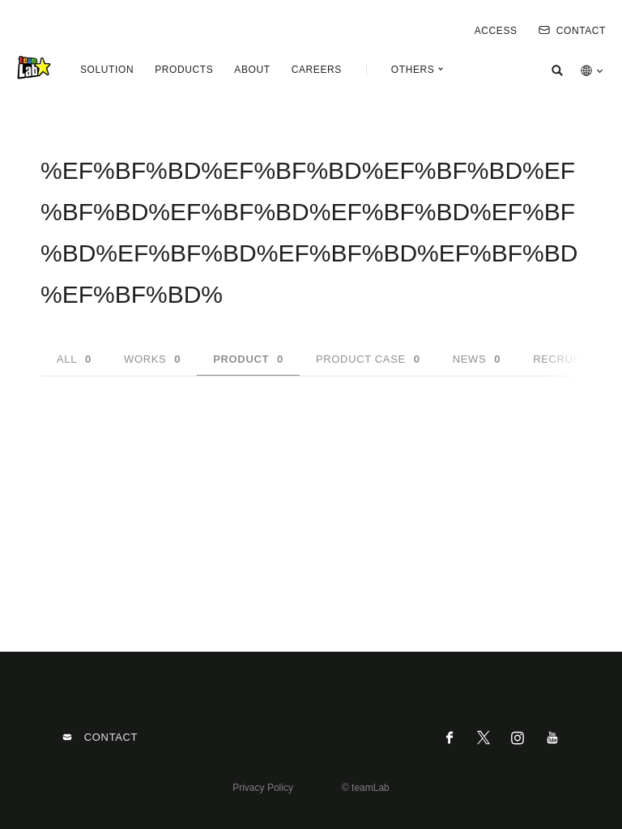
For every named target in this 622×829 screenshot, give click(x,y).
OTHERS (413, 69)
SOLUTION (107, 69)
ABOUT (252, 69)
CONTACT (572, 30)
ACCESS (496, 30)
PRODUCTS (184, 69)
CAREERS (317, 69)
